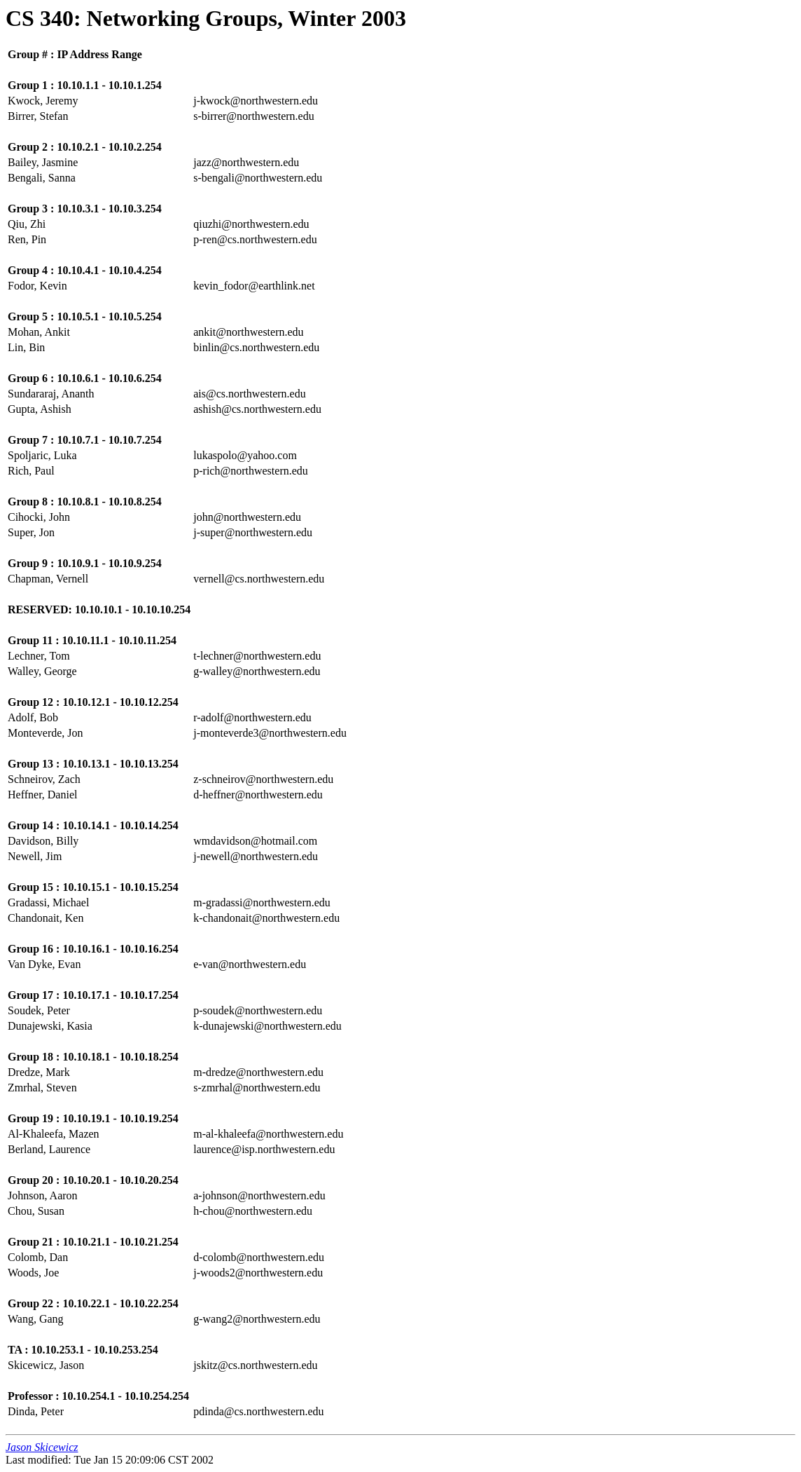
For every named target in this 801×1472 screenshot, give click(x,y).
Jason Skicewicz (42, 1447)
